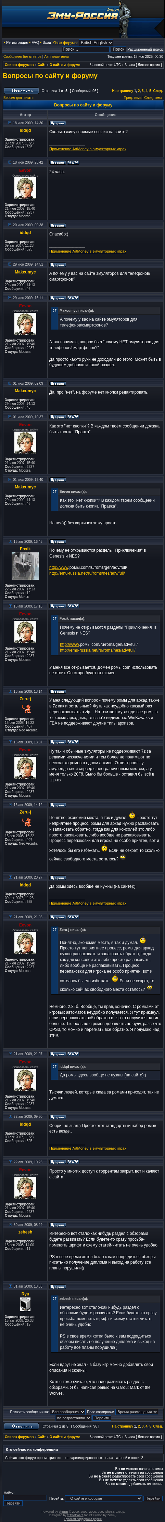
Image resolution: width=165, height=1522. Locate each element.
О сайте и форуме (65, 65)
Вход (46, 42)
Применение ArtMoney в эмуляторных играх (87, 149)
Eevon (25, 170)
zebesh (25, 1232)
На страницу (122, 91)
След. (158, 91)
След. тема (153, 98)
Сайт (42, 65)
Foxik (25, 549)
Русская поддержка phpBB (83, 1519)
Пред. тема (132, 98)
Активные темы (56, 57)
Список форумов (19, 65)
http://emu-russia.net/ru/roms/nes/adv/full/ (87, 573)
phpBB (63, 1511)
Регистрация (17, 42)
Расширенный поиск (145, 49)
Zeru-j (25, 698)
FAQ (35, 42)
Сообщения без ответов (22, 57)
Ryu (25, 1294)
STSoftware (75, 1515)
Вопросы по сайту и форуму (50, 75)
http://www (58, 567)
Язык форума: (65, 43)
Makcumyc (25, 272)
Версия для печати (18, 98)
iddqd (25, 130)
